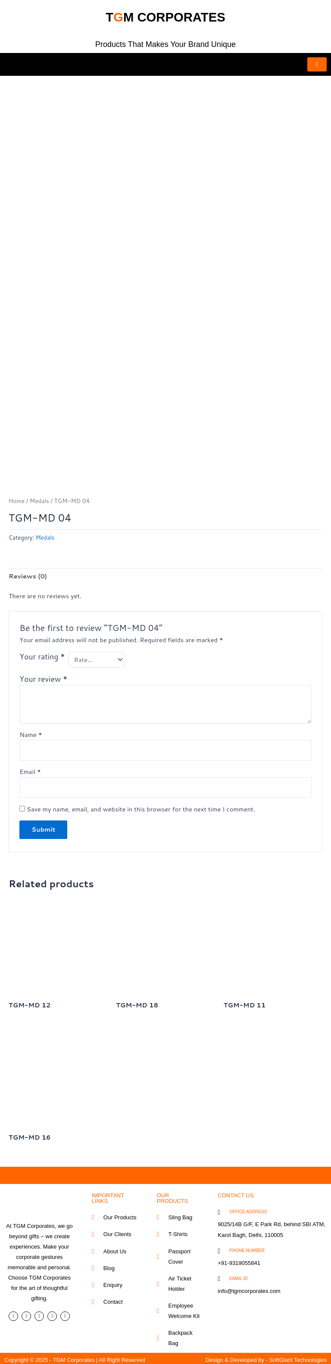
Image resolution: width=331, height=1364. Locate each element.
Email (30, 768)
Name (30, 731)
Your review (43, 676)
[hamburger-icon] (317, 64)
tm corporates (166, 15)
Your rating (42, 654)
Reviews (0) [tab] (28, 573)
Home (17, 498)
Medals (39, 498)
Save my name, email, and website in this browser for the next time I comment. (141, 806)
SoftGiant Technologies (298, 1357)
